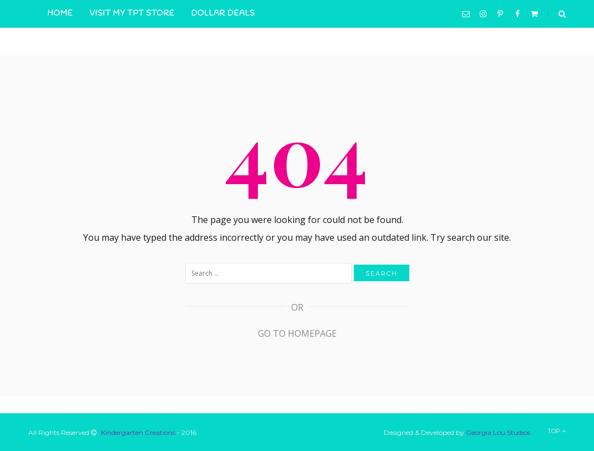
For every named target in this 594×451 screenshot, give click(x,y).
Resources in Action (97, 41)
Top (556, 431)
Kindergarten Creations (138, 432)
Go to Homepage (297, 333)
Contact (183, 41)
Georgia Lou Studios (498, 432)
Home (60, 13)
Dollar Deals (223, 13)
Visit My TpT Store (131, 13)
